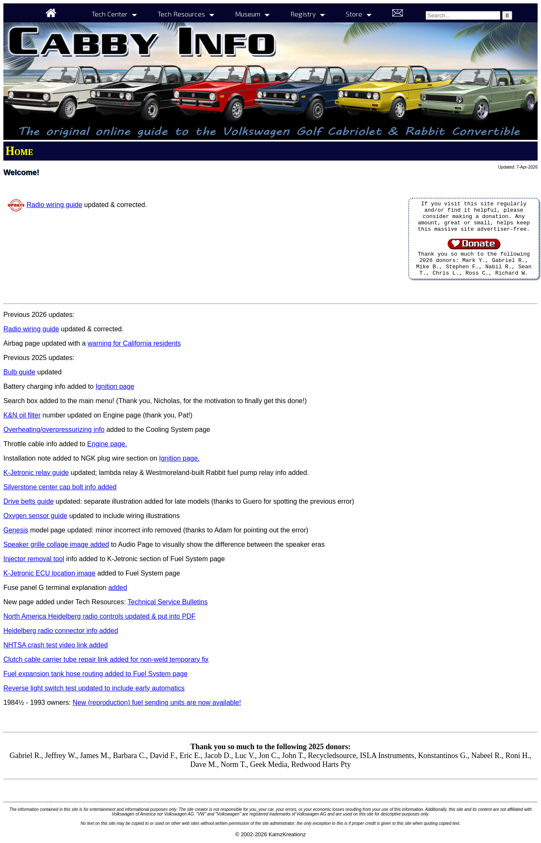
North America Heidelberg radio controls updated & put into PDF (99, 616)
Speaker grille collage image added (56, 544)
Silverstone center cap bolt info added (60, 487)
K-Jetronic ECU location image (49, 573)
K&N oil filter (22, 415)
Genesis (15, 530)
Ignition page (115, 386)
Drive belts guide (28, 501)
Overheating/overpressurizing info (53, 429)
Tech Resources (181, 14)
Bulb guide (19, 372)
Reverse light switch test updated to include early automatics (94, 688)
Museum (247, 14)
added (117, 587)
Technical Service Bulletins (168, 602)
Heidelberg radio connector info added (60, 630)
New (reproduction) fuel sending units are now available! (157, 702)
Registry (303, 14)
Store (354, 14)
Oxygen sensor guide (35, 515)
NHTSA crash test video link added (55, 645)
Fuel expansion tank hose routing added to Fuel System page (95, 673)
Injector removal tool (33, 558)
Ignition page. (179, 458)
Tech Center (110, 14)
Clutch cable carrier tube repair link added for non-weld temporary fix (106, 659)
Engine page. (107, 443)
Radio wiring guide (54, 204)
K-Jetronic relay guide (36, 472)
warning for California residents (134, 343)
